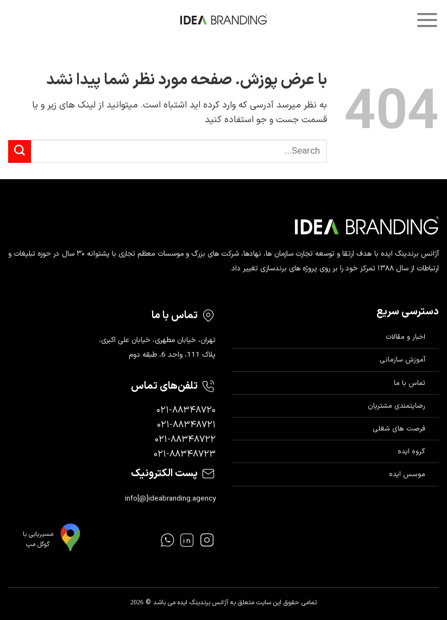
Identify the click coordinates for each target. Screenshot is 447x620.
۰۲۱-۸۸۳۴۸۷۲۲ (185, 440)
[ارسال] (19, 151)
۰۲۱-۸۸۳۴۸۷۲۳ (185, 454)
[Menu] (427, 20)
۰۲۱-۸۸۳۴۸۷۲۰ (186, 410)
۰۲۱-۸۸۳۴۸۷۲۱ (186, 425)
